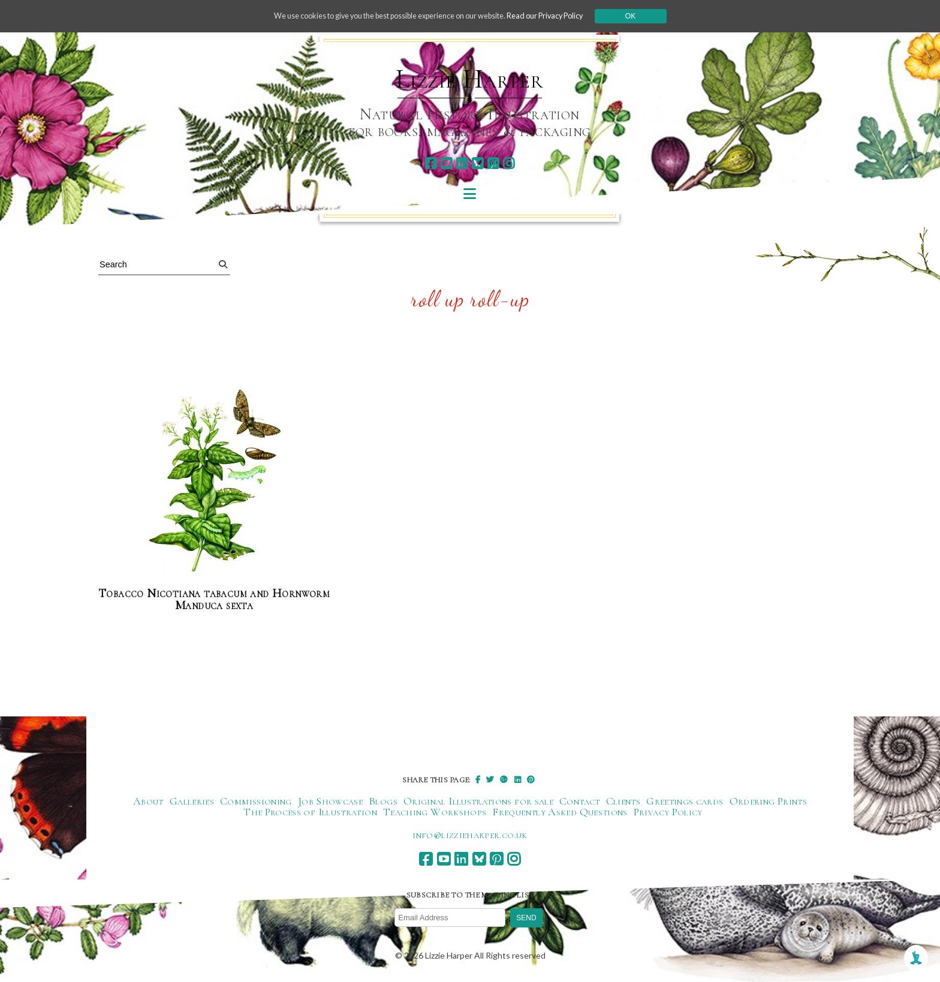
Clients (623, 802)
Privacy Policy (668, 813)
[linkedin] (462, 163)
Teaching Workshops (434, 813)
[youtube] (446, 163)
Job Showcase (330, 802)
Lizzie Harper (470, 79)
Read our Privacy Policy (566, 16)
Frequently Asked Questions (559, 813)
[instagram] (508, 163)
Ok (657, 16)
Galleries (192, 802)
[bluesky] (477, 163)
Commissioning (256, 802)
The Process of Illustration (310, 813)
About (148, 802)
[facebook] (430, 163)
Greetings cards (684, 802)
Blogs (383, 802)
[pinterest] (493, 163)
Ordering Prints (768, 802)
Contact (579, 802)
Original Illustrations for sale (478, 802)
